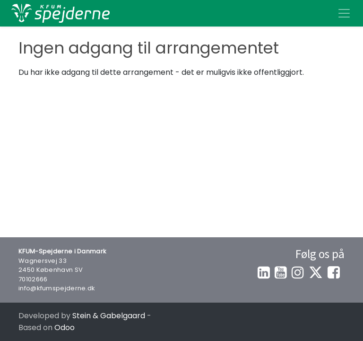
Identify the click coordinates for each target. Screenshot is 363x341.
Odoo (64, 327)
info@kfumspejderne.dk (56, 288)
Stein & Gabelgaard (108, 315)
